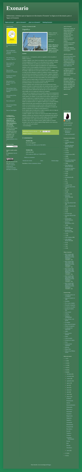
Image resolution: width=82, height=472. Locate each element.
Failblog (67, 314)
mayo (68, 389)
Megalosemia (69, 416)
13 (66, 360)
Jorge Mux (67, 120)
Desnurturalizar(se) (70, 405)
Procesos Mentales (69, 206)
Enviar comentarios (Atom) (35, 163)
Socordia (68, 431)
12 (66, 363)
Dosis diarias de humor (70, 324)
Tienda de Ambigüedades (68, 316)
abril (68, 392)
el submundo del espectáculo (69, 328)
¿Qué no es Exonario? (34, 22)
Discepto (68, 445)
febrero (68, 396)
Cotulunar (68, 435)
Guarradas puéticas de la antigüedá (70, 295)
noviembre (69, 376)
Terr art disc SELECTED (68, 228)
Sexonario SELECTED (70, 215)
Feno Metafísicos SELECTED (69, 166)
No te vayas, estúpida (70, 303)
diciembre (69, 374)
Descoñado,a (69, 429)
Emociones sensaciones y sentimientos (70, 160)
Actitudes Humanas (69, 142)
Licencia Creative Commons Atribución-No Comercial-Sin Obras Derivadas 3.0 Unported (11, 166)
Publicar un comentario (29, 157)
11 (66, 365)
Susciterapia (69, 411)
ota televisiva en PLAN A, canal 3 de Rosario (10, 83)
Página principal (9, 22)
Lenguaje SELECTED (70, 186)
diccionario (70, 56)
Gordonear (68, 398)
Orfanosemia (69, 407)
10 (66, 367)
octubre (68, 378)
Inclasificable (68, 177)
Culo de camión (68, 338)
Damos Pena (68, 349)
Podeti (66, 336)
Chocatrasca (69, 447)
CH (66, 152)
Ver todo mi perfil (68, 125)
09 (66, 369)
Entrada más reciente (27, 160)
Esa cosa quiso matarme (68, 334)
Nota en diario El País (11, 95)
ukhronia (67, 347)
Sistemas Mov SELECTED (68, 219)
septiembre (69, 380)
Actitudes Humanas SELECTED (69, 146)
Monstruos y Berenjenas (68, 131)
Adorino (68, 402)
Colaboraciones (68, 154)
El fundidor (67, 322)
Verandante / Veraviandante (70, 438)
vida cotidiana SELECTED (68, 240)
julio (68, 385)
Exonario (17, 8)
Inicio (41, 160)
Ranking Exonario (47, 22)
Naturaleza (67, 194)
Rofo (67, 443)
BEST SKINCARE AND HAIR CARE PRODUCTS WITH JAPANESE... (69, 256)
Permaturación (69, 400)
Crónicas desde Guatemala (68, 344)
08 (66, 372)
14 (66, 358)
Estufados (67, 301)
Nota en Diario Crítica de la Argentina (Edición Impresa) (11, 90)
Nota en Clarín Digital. (11, 110)
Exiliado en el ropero (70, 340)
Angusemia (69, 418)
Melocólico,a (69, 409)
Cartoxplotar (69, 422)
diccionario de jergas (68, 59)
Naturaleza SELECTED (68, 196)
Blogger (49, 464)
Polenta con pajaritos (69, 326)
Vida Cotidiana (68, 237)
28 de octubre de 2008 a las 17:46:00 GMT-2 (36, 154)
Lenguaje (29, 133)
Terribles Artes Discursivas (68, 231)
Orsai (66, 342)
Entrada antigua (55, 160)
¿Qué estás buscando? (70, 134)
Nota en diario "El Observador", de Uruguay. (10, 65)
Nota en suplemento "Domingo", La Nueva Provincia (11, 52)
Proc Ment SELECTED (70, 202)
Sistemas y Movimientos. (68, 222)
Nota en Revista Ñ (10, 101)
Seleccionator (68, 312)
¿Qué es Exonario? (21, 22)
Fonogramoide (69, 426)
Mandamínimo (69, 424)
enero (68, 450)
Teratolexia (68, 413)
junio (68, 387)
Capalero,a (68, 433)
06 (66, 455)
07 (66, 453)
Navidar (68, 441)
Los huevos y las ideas (70, 307)
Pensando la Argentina (70, 305)
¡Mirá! (66, 331)
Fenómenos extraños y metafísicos (70, 169)
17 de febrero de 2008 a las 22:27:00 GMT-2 (36, 145)
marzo (68, 394)
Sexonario (67, 213)
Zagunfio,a (68, 420)
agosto (68, 383)
